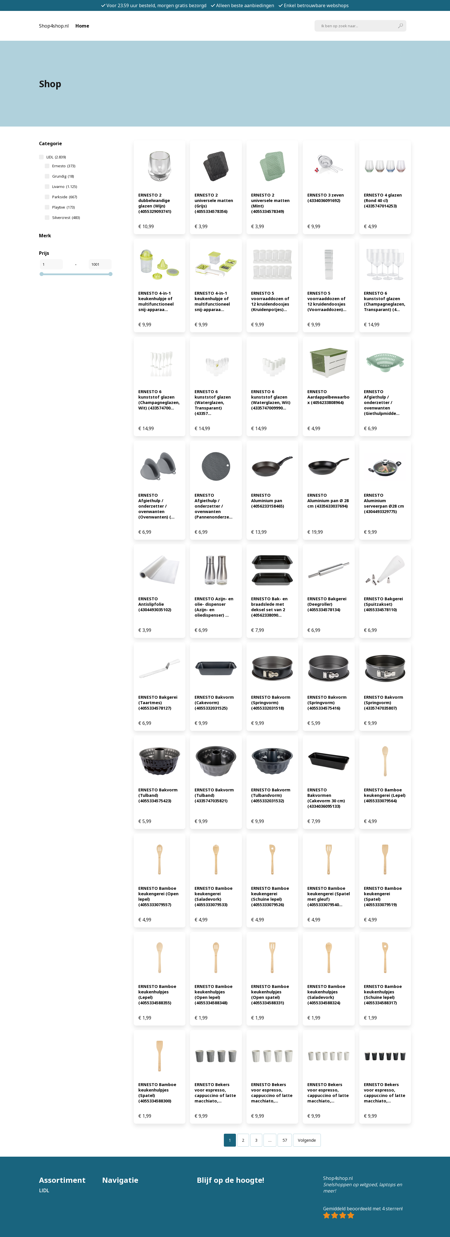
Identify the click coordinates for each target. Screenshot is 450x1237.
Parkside (64, 196)
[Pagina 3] (256, 1140)
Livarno (64, 186)
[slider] (42, 274)
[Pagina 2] (243, 1140)
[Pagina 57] (285, 1140)
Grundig (63, 176)
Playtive (63, 207)
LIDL (56, 157)
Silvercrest (66, 217)
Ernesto (63, 165)
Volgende (307, 1140)
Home (82, 26)
